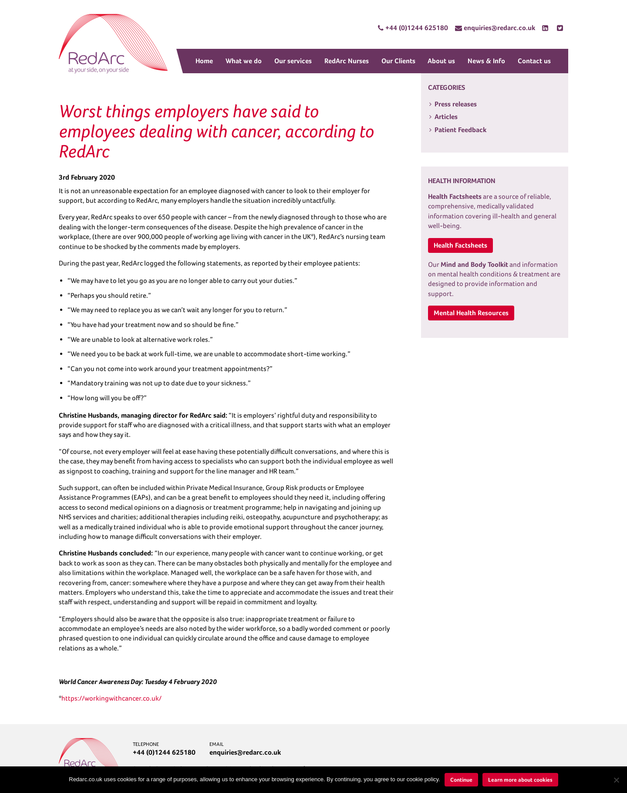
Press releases (456, 104)
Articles (446, 116)
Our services (293, 61)
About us (441, 61)
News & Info (486, 61)
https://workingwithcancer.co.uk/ (111, 698)
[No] (616, 780)
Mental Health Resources (471, 313)
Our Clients (398, 61)
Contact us (534, 61)
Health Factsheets (460, 245)
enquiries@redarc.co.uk (245, 752)
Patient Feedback (460, 130)
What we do (244, 61)
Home (204, 61)
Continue (461, 779)
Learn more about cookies (520, 779)
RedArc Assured (113, 43)
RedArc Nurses (346, 61)
